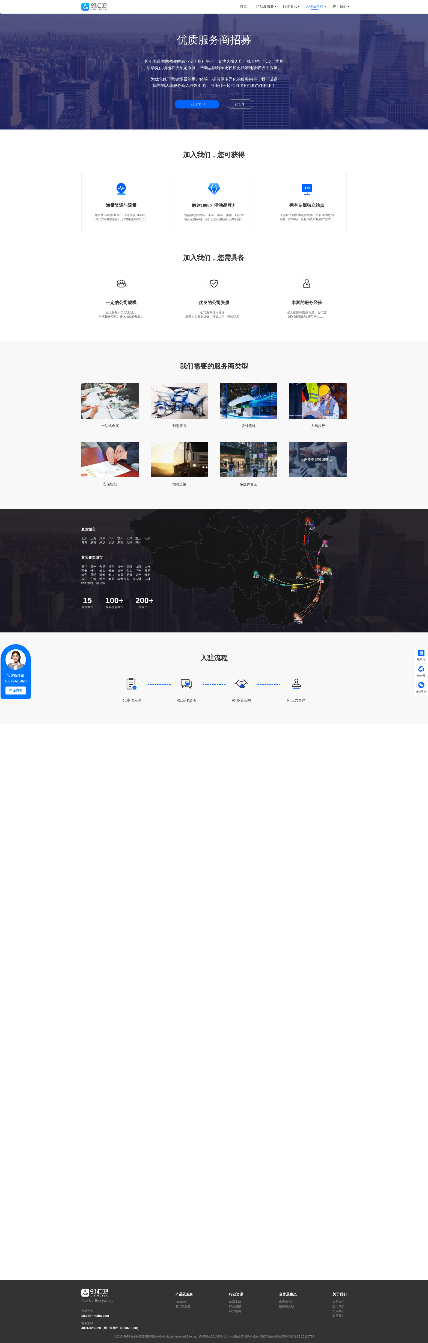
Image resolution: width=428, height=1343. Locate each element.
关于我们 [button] (339, 6)
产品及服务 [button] (265, 6)
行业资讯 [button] (290, 6)
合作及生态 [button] (314, 6)
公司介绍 (338, 1301)
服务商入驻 (286, 1306)
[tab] (245, 6)
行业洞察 (235, 1306)
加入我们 (338, 1311)
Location (181, 1301)
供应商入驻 (286, 1301)
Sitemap (192, 1336)
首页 (243, 6)
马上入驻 (197, 104)
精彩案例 (235, 1301)
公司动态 (338, 1306)
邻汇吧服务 (183, 1306)
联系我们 (338, 1315)
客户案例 (235, 1311)
